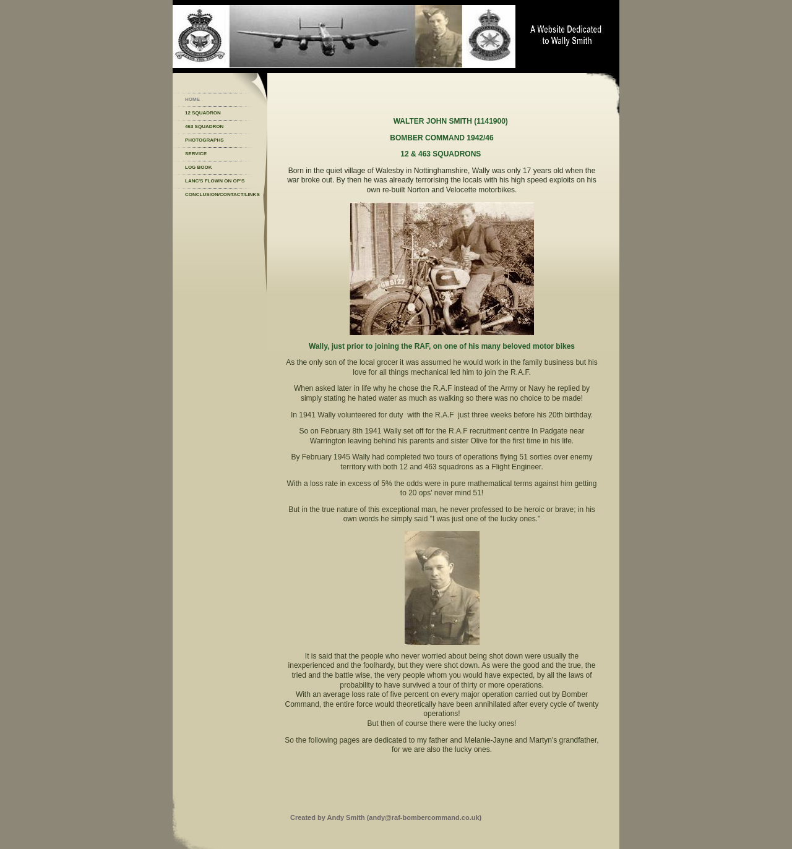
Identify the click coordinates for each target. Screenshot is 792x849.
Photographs (204, 140)
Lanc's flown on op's (214, 181)
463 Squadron (204, 126)
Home (192, 99)
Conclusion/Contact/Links (222, 194)
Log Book (198, 167)
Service (196, 153)
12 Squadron (203, 113)
